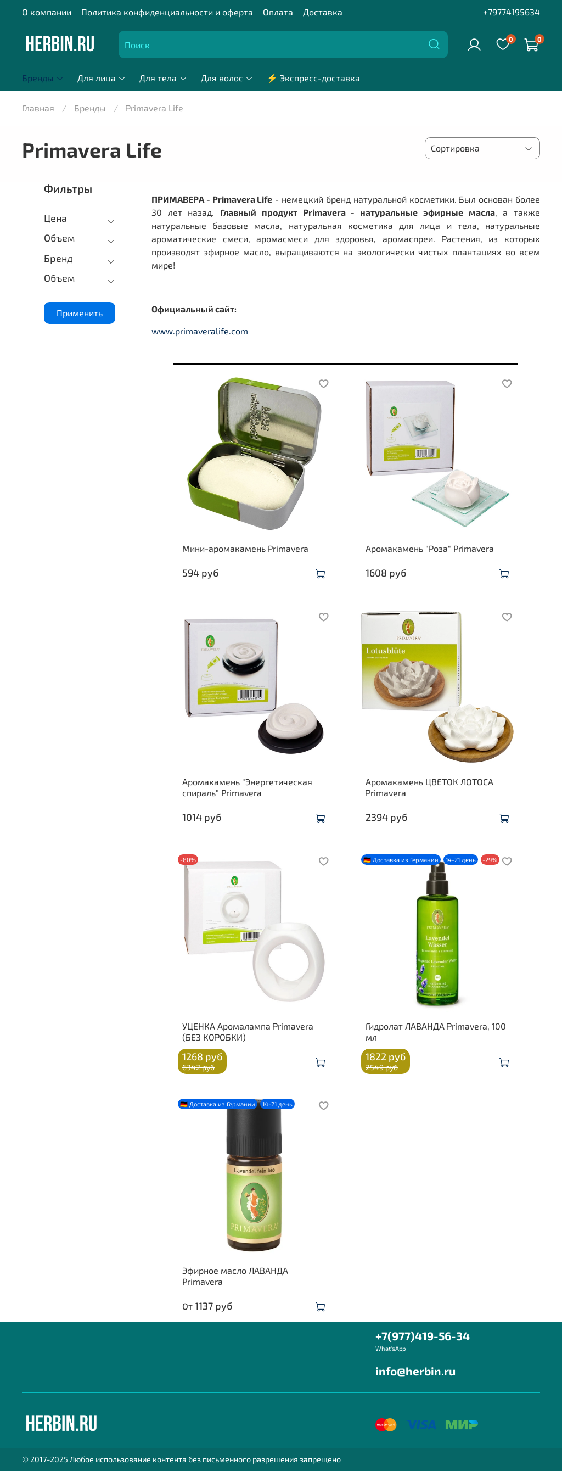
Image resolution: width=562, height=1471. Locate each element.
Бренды (43, 77)
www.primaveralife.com (199, 331)
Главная (38, 108)
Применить (80, 312)
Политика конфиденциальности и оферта (167, 12)
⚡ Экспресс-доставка (313, 77)
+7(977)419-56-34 (422, 1336)
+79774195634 (511, 12)
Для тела (163, 77)
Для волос (227, 77)
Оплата (278, 12)
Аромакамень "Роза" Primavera (430, 548)
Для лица (101, 77)
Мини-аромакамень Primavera (245, 548)
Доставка (322, 12)
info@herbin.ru (415, 1371)
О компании (46, 12)
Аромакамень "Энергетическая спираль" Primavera (247, 787)
